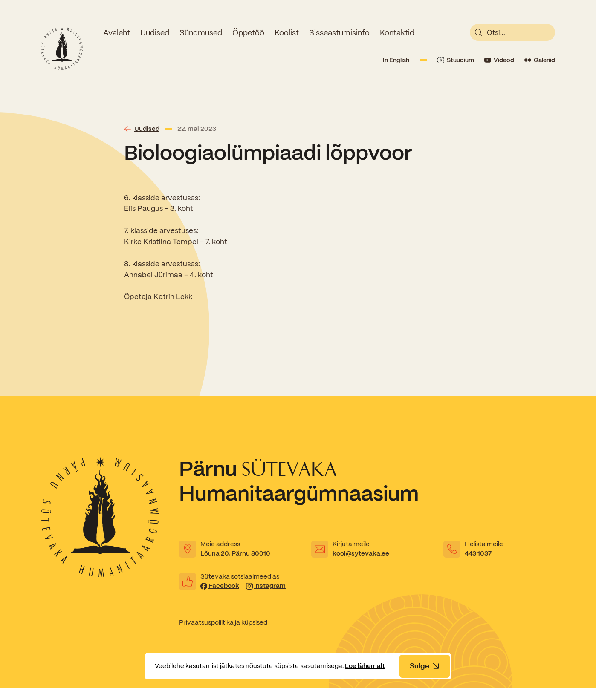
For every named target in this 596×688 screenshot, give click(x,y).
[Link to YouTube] (499, 60)
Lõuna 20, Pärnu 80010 (235, 553)
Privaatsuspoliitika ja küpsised (223, 622)
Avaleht (116, 32)
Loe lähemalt (365, 666)
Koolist (287, 32)
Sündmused (200, 32)
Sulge (425, 666)
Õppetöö (248, 32)
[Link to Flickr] (539, 60)
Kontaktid (397, 32)
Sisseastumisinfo (339, 32)
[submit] (478, 32)
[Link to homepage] (62, 48)
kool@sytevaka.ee (361, 553)
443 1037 (478, 553)
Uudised (154, 32)
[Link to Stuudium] (455, 60)
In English (396, 60)
